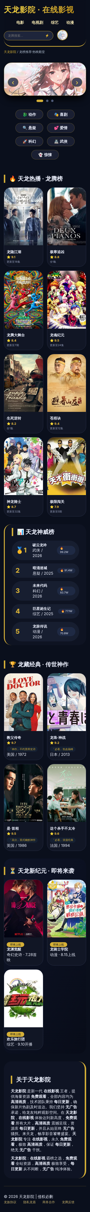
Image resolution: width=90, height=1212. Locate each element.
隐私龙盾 (29, 1202)
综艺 (55, 22)
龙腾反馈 (68, 1202)
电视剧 (37, 22)
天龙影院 (10, 52)
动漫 (70, 22)
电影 (20, 22)
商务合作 (48, 1202)
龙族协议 (10, 1202)
